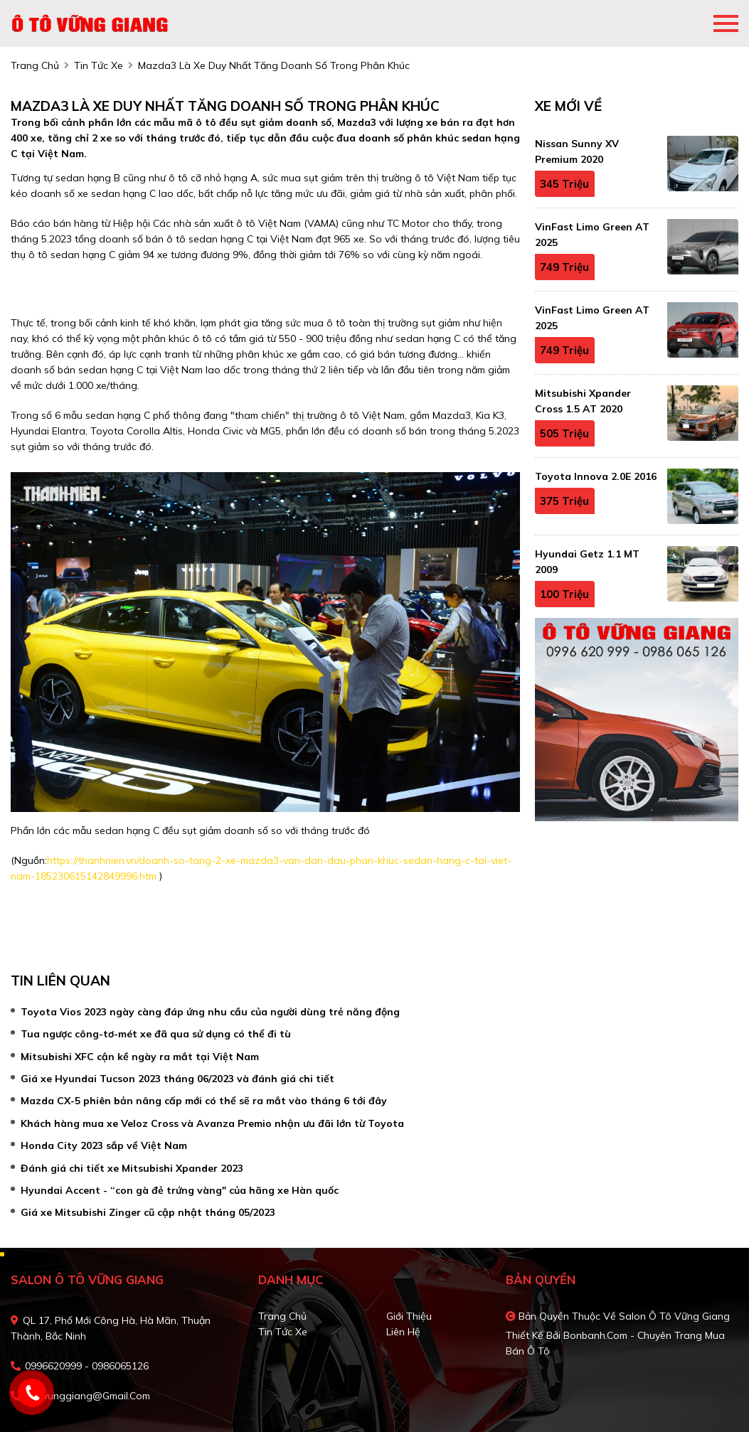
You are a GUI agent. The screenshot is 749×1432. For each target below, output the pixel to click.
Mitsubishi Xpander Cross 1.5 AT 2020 (583, 401)
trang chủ (35, 65)
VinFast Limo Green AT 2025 (592, 234)
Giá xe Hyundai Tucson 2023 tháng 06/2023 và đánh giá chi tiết (177, 1078)
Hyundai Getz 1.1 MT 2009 (587, 561)
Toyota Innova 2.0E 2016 (596, 476)
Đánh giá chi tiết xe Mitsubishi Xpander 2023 (132, 1168)
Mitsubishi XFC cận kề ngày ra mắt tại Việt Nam (140, 1056)
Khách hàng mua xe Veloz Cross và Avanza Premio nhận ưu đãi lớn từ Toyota (212, 1123)
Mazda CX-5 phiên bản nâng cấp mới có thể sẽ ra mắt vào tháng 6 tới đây (204, 1100)
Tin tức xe (282, 1331)
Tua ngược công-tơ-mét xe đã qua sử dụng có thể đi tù (156, 1033)
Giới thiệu (409, 1316)
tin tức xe (98, 65)
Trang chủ (282, 1316)
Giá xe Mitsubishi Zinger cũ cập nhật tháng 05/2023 (148, 1212)
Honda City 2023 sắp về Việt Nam (104, 1145)
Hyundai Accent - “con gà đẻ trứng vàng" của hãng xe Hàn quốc (180, 1190)
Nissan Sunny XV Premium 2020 (577, 151)
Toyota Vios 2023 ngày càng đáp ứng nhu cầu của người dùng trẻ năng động (210, 1011)
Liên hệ (403, 1331)
